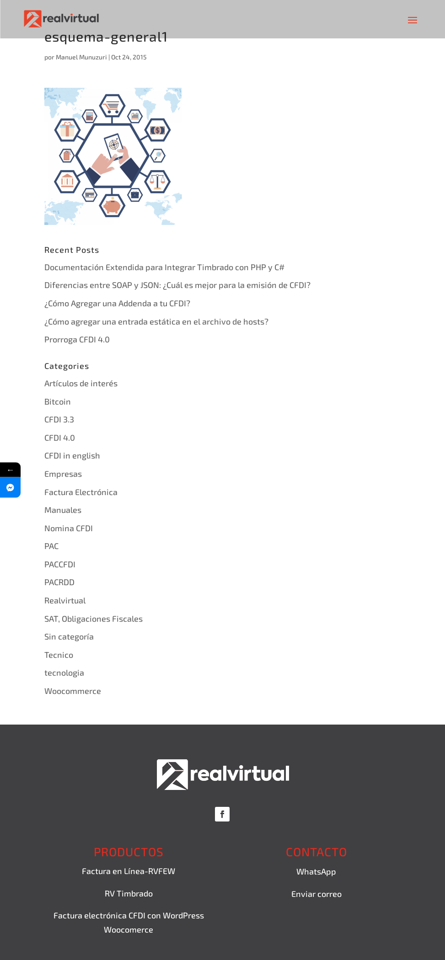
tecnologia (64, 672)
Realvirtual (65, 600)
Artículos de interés (81, 383)
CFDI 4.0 (59, 437)
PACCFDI (59, 564)
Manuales (62, 510)
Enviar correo (316, 894)
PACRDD (59, 582)
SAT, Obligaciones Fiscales (93, 618)
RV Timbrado (129, 893)
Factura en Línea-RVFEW (128, 871)
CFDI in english (72, 455)
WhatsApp (316, 871)
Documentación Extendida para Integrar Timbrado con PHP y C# (164, 267)
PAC (51, 546)
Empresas (63, 474)
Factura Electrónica (81, 492)
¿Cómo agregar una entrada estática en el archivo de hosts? (156, 321)
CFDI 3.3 (59, 419)
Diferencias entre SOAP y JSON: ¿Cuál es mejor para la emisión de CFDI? (177, 285)
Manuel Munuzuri (81, 57)
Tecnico (58, 655)
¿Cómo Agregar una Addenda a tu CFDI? (117, 303)
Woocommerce (72, 691)
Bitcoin (57, 401)
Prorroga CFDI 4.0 (77, 339)
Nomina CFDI (68, 528)
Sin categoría (69, 636)
